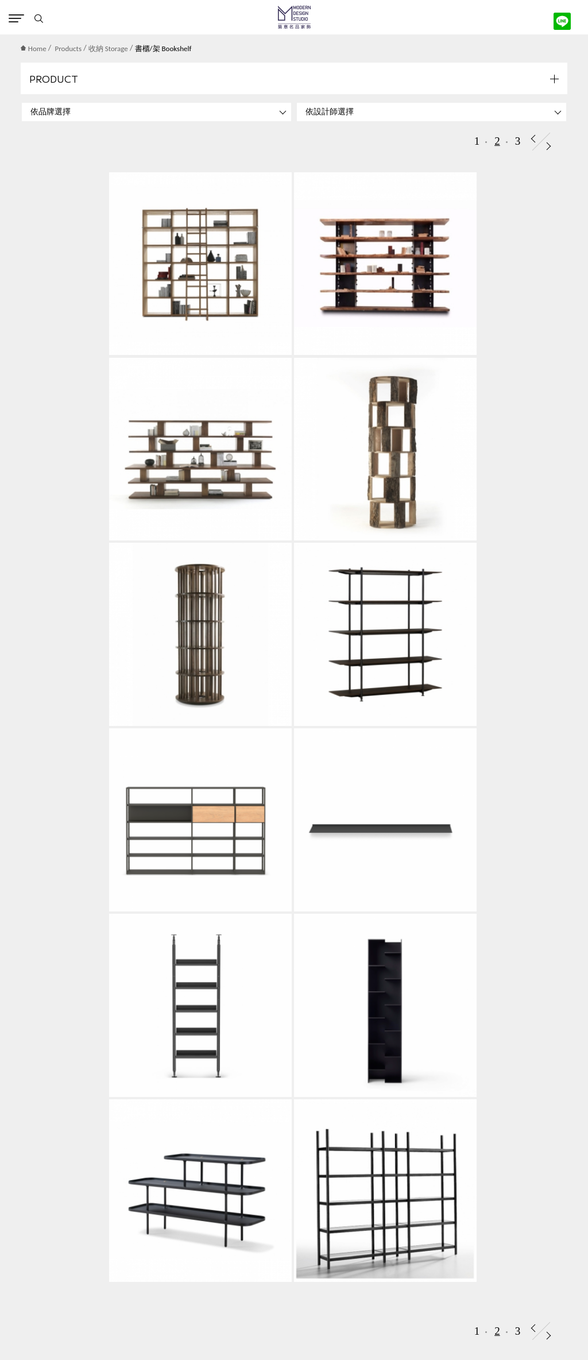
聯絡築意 (25, 1249)
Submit (550, 1040)
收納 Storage (108, 48)
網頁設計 (277, 1321)
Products (68, 48)
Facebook (297, 1337)
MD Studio (294, 17)
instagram (314, 1337)
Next (548, 146)
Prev (533, 138)
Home (34, 48)
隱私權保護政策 (37, 1266)
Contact (279, 1337)
